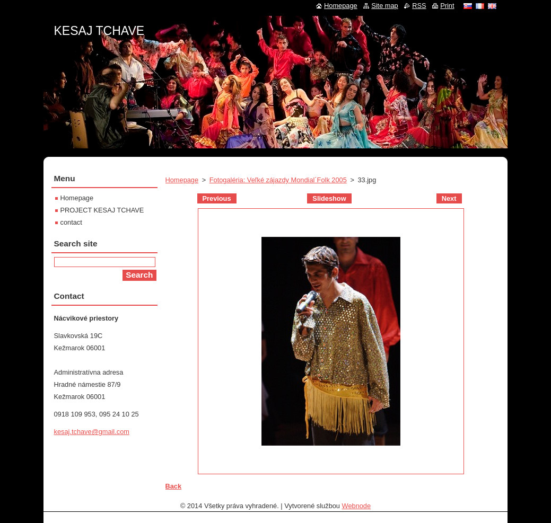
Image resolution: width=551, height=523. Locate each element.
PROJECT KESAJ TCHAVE (102, 210)
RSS (419, 6)
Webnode (356, 506)
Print (447, 6)
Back (173, 486)
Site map (384, 6)
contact (71, 222)
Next (449, 198)
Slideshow (329, 198)
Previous (217, 198)
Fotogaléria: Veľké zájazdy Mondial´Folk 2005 (278, 180)
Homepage (182, 180)
